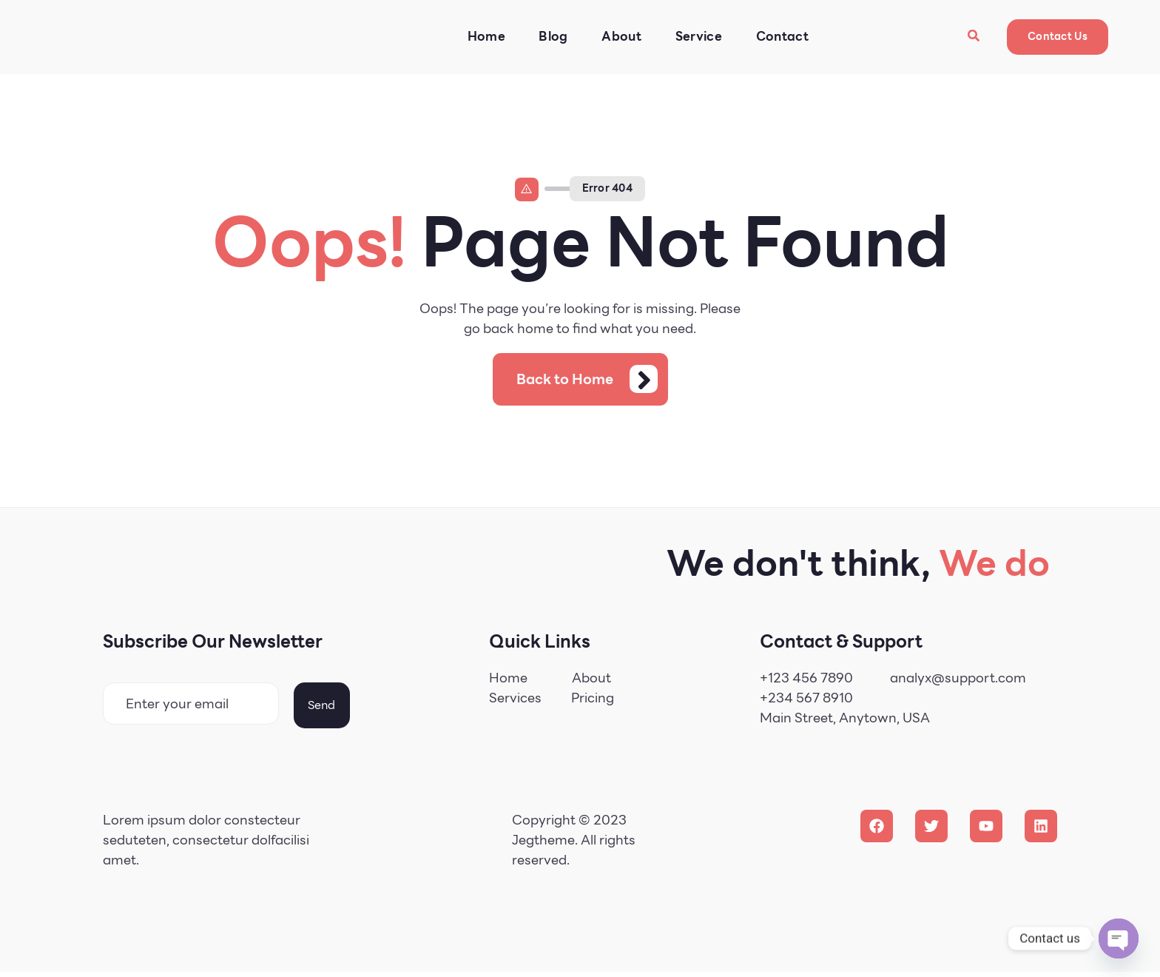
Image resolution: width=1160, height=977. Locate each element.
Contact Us (1058, 36)
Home (480, 36)
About (617, 36)
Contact (779, 36)
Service (695, 36)
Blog (548, 36)
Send (321, 709)
